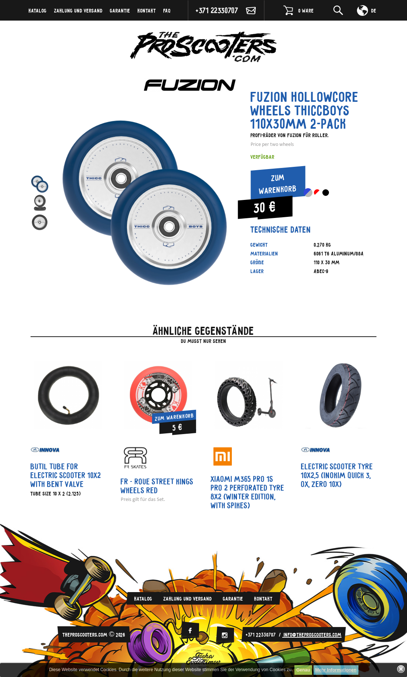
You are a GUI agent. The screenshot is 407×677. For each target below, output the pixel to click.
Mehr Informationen (336, 670)
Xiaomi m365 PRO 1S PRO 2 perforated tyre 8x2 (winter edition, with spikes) (247, 492)
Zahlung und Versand (78, 10)
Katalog (38, 10)
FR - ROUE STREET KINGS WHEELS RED (157, 486)
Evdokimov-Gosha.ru (203, 658)
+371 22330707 (217, 10)
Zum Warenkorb (278, 184)
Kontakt (147, 10)
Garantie (120, 10)
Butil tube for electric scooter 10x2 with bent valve (66, 475)
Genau (303, 670)
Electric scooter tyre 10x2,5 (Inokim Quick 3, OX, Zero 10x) (337, 475)
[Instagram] (225, 635)
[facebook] (190, 631)
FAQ (167, 10)
